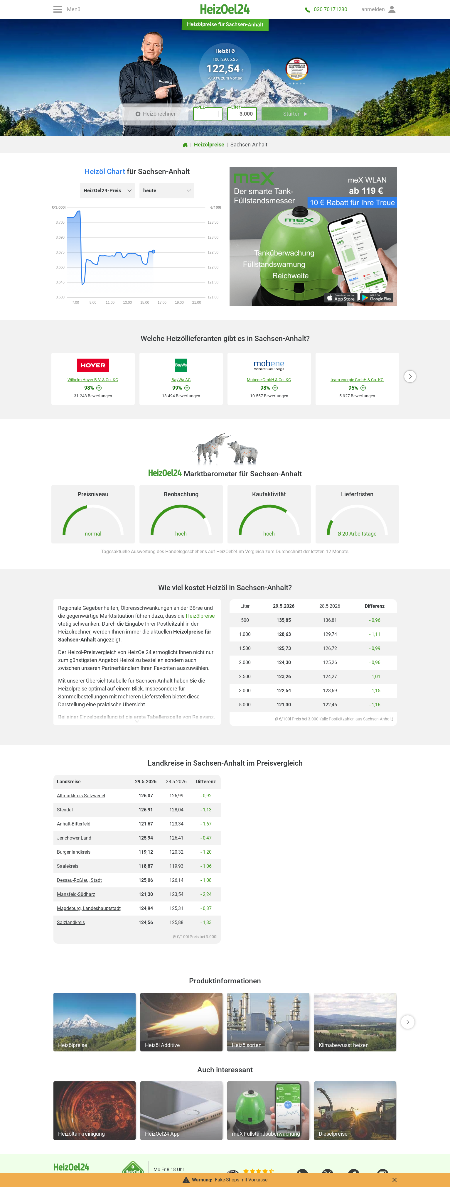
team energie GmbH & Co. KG (357, 379)
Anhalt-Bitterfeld (73, 824)
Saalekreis (67, 866)
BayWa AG (181, 379)
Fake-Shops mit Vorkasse (241, 1180)
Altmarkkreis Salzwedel (81, 795)
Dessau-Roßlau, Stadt (79, 880)
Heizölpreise (200, 616)
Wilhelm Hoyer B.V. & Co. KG (93, 379)
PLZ (201, 107)
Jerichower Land (74, 838)
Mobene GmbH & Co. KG (269, 379)
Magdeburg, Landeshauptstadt (89, 908)
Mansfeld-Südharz (76, 894)
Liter (235, 107)
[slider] (259, 1172)
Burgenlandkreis (73, 852)
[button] (379, 9)
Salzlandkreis (71, 922)
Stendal (65, 810)
